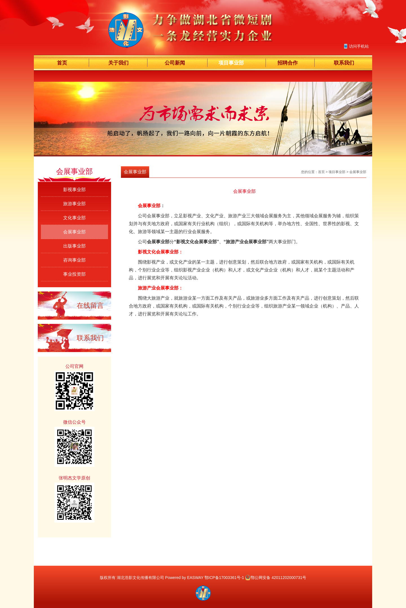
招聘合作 (287, 63)
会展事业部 (74, 231)
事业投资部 (74, 274)
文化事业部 (74, 217)
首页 (62, 63)
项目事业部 (231, 63)
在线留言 (90, 305)
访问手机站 (359, 46)
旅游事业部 (74, 203)
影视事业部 (74, 189)
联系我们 (344, 63)
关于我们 (118, 63)
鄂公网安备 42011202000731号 (275, 577)
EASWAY (195, 577)
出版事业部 (74, 246)
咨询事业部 (74, 260)
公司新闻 (175, 63)
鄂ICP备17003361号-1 (224, 577)
